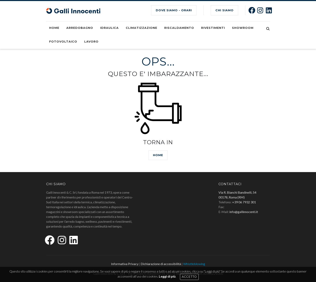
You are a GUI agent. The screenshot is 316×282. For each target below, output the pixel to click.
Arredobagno (79, 28)
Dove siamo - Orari (174, 10)
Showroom (243, 28)
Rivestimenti (213, 28)
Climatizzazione (141, 28)
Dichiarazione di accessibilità (161, 264)
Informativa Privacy (124, 264)
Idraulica (109, 28)
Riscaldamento (179, 28)
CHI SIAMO (224, 10)
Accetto (189, 277)
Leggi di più (167, 276)
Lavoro (91, 41)
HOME (158, 155)
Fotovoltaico (63, 41)
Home (54, 28)
